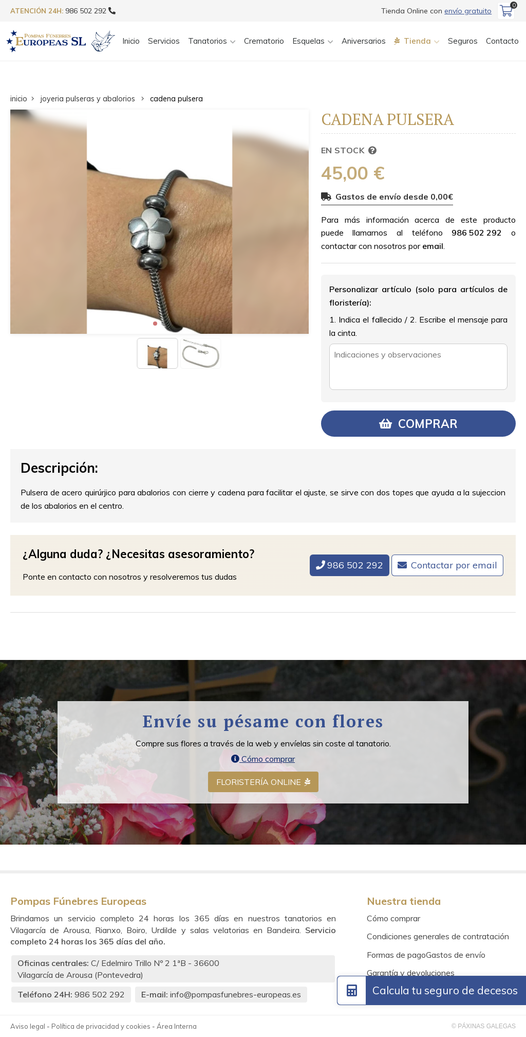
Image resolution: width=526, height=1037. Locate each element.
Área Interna (177, 1026)
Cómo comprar (263, 759)
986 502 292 (477, 232)
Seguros (463, 41)
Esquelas (308, 41)
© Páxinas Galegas (484, 1026)
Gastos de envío (455, 955)
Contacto (502, 41)
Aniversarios (364, 41)
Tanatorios (207, 41)
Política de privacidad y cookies (101, 1026)
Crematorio (264, 41)
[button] (155, 323)
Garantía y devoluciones (411, 973)
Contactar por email (454, 565)
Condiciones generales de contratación (438, 936)
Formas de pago (396, 955)
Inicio (131, 41)
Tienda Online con (436, 10)
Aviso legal (27, 1026)
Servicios (164, 41)
